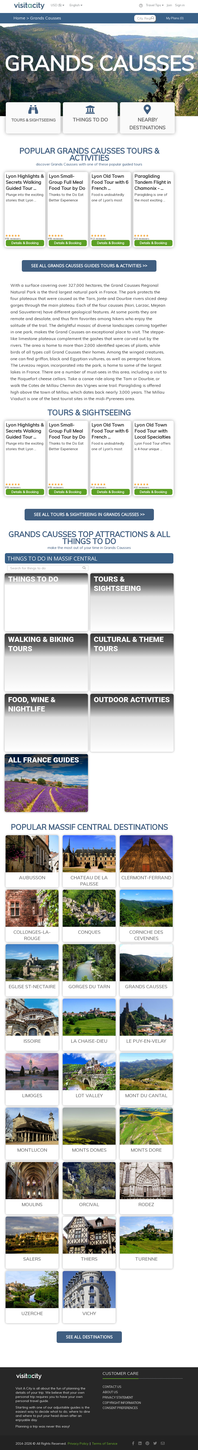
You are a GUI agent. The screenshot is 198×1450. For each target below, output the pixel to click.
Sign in (180, 5)
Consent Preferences (120, 1408)
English (76, 5)
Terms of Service (104, 1443)
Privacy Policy (78, 1443)
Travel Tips (155, 5)
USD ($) (57, 5)
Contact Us (112, 1387)
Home (19, 18)
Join (169, 5)
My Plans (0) (175, 18)
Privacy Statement (118, 1397)
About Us (110, 1392)
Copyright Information (122, 1403)
